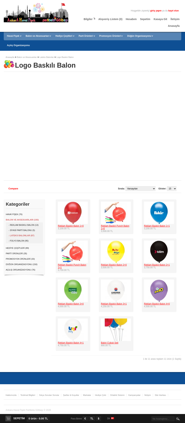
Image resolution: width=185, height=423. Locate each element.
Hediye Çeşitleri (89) (17, 248)
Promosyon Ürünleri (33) (20, 259)
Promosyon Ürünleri (110, 36)
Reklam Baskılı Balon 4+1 (71, 343)
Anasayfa (174, 25)
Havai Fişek (13, 36)
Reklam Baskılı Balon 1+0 (71, 226)
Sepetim (145, 19)
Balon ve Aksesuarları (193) (22, 220)
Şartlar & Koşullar (71, 395)
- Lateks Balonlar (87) (21, 235)
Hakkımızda (11, 395)
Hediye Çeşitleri (63, 36)
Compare (13, 188)
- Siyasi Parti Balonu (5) (22, 230)
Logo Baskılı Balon (65, 57)
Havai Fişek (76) (14, 214)
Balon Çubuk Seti (109, 343)
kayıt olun (173, 10)
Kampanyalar (134, 395)
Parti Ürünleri (86, 36)
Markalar (87, 395)
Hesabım (131, 19)
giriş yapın (156, 10)
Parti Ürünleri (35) (16, 253)
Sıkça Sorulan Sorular (49, 395)
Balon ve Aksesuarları (37, 36)
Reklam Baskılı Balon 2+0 (114, 265)
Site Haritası (160, 395)
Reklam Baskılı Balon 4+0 (157, 304)
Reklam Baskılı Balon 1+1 (157, 226)
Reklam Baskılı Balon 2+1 (157, 265)
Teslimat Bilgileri (27, 395)
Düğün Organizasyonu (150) (21, 264)
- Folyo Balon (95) (18, 241)
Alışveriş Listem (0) (110, 19)
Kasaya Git (160, 19)
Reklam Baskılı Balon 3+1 (114, 304)
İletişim (175, 19)
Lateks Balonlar (47, 57)
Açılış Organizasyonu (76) (20, 270)
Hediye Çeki (100, 395)
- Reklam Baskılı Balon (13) (24, 225)
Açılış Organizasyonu (18, 45)
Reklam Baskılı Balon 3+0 (71, 304)
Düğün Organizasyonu (139, 36)
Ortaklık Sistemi (117, 395)
